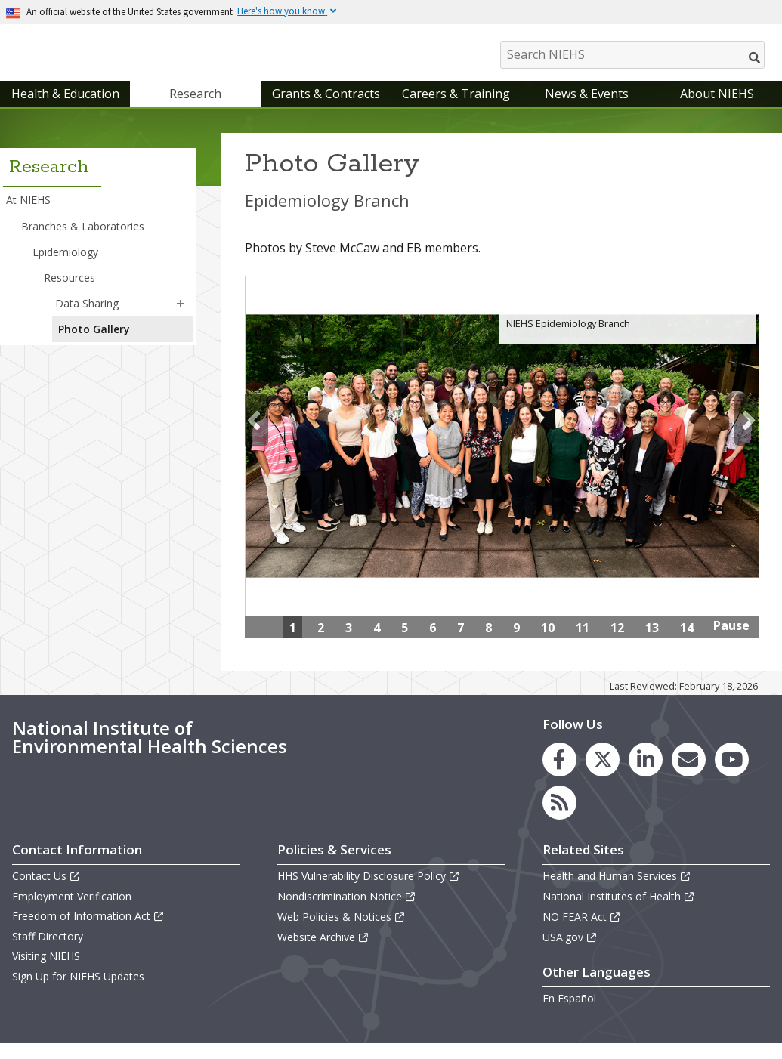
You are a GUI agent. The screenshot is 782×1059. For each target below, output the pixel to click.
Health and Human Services (616, 891)
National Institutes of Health (618, 911)
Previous (256, 435)
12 (617, 642)
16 (617, 667)
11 (582, 642)
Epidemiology (65, 267)
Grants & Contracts (326, 108)
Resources (69, 293)
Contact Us (46, 891)
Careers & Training (456, 108)
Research (195, 108)
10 (548, 642)
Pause (731, 640)
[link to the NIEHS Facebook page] (559, 775)
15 (582, 667)
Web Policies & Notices (341, 932)
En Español (569, 1013)
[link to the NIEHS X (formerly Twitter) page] (603, 775)
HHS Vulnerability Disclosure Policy (368, 891)
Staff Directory (47, 951)
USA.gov (570, 952)
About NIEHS (717, 108)
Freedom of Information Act (88, 931)
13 (652, 642)
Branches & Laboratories (82, 241)
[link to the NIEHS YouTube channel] (732, 775)
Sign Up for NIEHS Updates (78, 991)
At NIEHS (28, 215)
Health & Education (65, 108)
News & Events (587, 108)
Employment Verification (71, 911)
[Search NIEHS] (632, 55)
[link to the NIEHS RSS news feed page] (559, 818)
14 (687, 642)
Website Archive (323, 952)
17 (652, 667)
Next (746, 435)
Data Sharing (87, 318)
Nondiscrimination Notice (346, 911)
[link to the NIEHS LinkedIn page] (646, 775)
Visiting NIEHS (46, 972)
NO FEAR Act (581, 932)
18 (687, 667)
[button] (180, 319)
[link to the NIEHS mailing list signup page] (689, 775)
